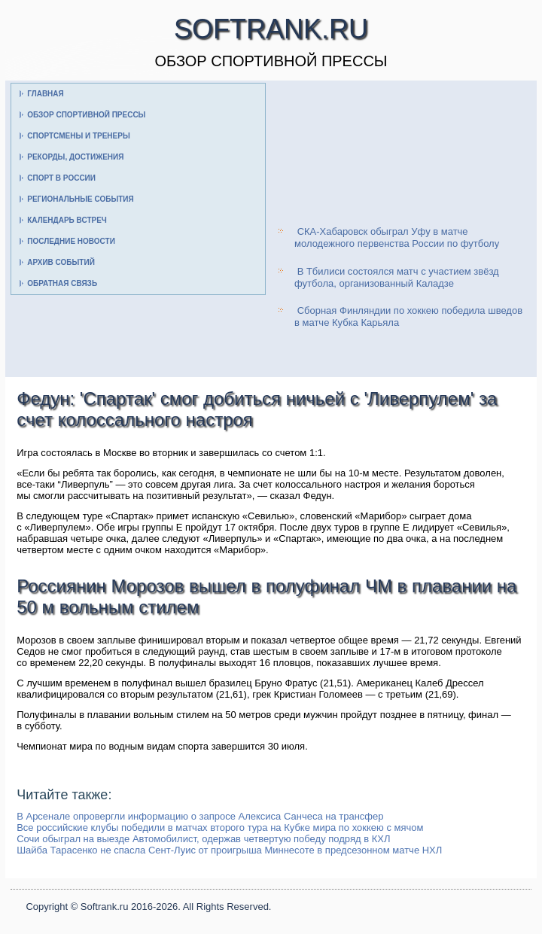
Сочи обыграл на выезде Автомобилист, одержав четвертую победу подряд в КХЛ (203, 838)
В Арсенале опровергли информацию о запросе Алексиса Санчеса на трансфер (200, 816)
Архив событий (61, 262)
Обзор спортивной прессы (86, 115)
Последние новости (71, 241)
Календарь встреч (67, 220)
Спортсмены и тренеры (78, 136)
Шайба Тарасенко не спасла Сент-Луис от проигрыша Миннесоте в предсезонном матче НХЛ (229, 850)
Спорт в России (61, 178)
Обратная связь (62, 283)
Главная (45, 94)
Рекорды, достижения (75, 157)
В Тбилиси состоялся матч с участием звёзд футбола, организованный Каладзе (396, 277)
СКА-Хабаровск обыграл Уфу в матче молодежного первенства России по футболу (396, 237)
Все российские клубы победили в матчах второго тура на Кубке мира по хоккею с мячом (220, 827)
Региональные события (80, 199)
